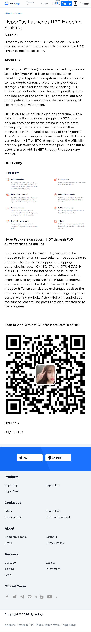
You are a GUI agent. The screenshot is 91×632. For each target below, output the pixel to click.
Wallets (50, 563)
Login (55, 3)
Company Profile (16, 537)
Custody (10, 563)
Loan (8, 575)
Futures (44, 3)
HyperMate (53, 485)
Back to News (14, 13)
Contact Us (53, 511)
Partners (51, 537)
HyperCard (12, 491)
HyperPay (11, 485)
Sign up (66, 3)
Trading (10, 569)
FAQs (8, 511)
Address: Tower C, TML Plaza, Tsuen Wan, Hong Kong (40, 625)
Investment (53, 569)
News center (13, 517)
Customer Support (58, 517)
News (8, 543)
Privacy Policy (55, 543)
